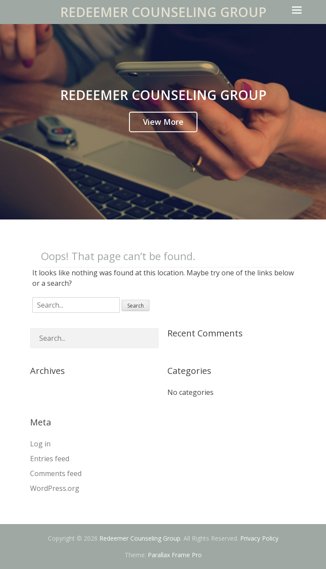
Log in (40, 444)
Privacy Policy (259, 538)
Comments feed (56, 473)
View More (163, 122)
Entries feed (49, 458)
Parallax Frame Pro (175, 555)
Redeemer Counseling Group (163, 12)
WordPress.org (54, 488)
